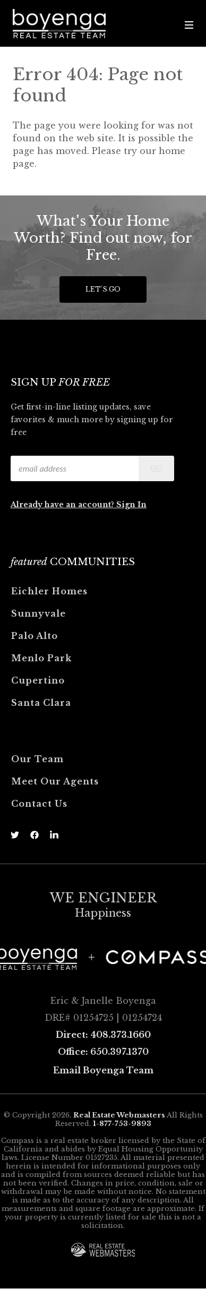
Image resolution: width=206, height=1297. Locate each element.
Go (156, 468)
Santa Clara (41, 702)
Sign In (131, 504)
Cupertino (38, 680)
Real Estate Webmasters (119, 1115)
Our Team (37, 759)
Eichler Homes (49, 591)
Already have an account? (63, 504)
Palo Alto (34, 635)
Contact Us (39, 803)
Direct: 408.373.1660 (103, 1034)
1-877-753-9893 (122, 1123)
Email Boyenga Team (103, 1070)
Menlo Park (41, 658)
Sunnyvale (38, 613)
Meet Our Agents (55, 781)
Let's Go (103, 289)
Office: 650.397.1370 (103, 1051)
